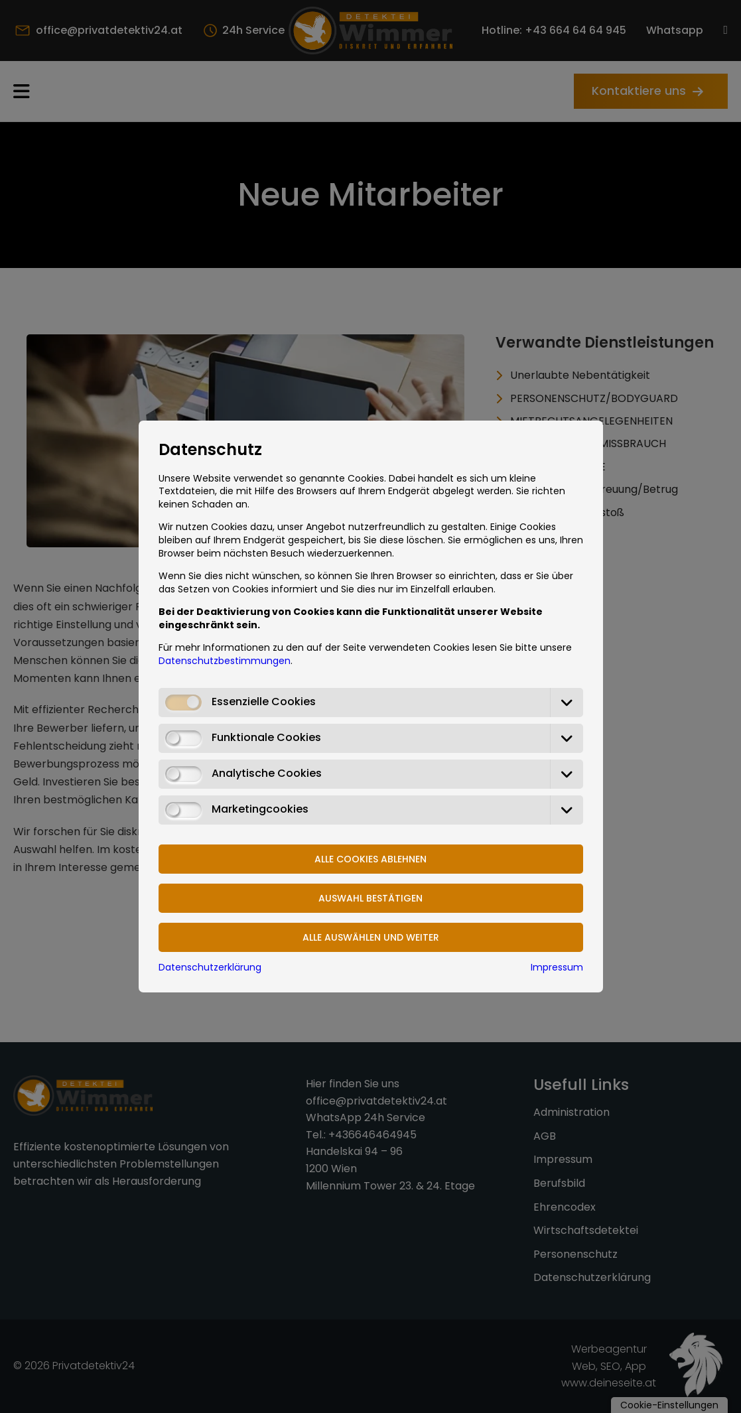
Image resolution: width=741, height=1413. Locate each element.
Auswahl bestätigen (370, 898)
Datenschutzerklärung (210, 967)
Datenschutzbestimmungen (225, 660)
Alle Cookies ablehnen (370, 859)
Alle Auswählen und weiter (371, 937)
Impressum (557, 967)
